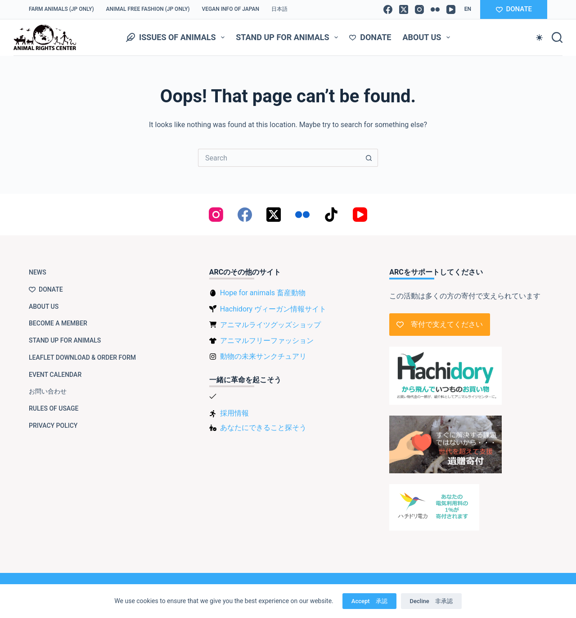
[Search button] (369, 158)
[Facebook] (387, 9)
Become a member (58, 323)
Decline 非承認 (431, 601)
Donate (370, 37)
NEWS (37, 272)
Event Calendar (55, 374)
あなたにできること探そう (263, 427)
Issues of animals (177, 37)
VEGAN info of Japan (231, 9)
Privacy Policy (53, 425)
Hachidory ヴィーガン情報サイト (273, 309)
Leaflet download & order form (82, 357)
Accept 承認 (369, 601)
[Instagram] (419, 9)
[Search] (557, 37)
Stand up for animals (289, 37)
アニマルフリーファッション (267, 340)
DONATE (514, 9)
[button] (467, 9)
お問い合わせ (48, 391)
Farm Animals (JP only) (61, 9)
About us (428, 37)
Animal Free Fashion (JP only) (148, 9)
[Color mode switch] (539, 37)
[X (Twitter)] (403, 9)
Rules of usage (54, 408)
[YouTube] (450, 9)
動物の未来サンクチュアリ (263, 356)
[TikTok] (331, 214)
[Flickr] (435, 9)
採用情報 (234, 413)
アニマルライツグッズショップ (270, 324)
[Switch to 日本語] (280, 9)
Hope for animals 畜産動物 (263, 292)
